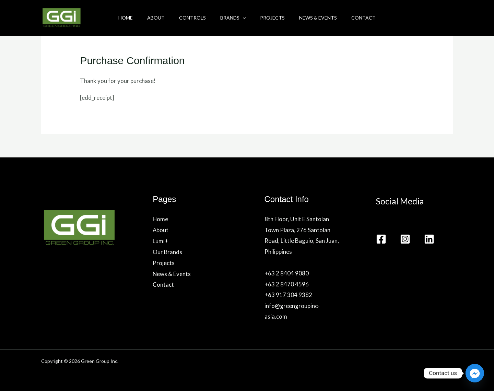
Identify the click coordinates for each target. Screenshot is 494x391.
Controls (190, 18)
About (152, 18)
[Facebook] (381, 239)
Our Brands (168, 251)
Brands (233, 18)
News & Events (322, 18)
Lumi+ (160, 240)
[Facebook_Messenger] (475, 373)
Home (119, 18)
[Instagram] (405, 239)
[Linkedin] (429, 239)
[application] (242, 18)
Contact (369, 18)
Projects (274, 18)
